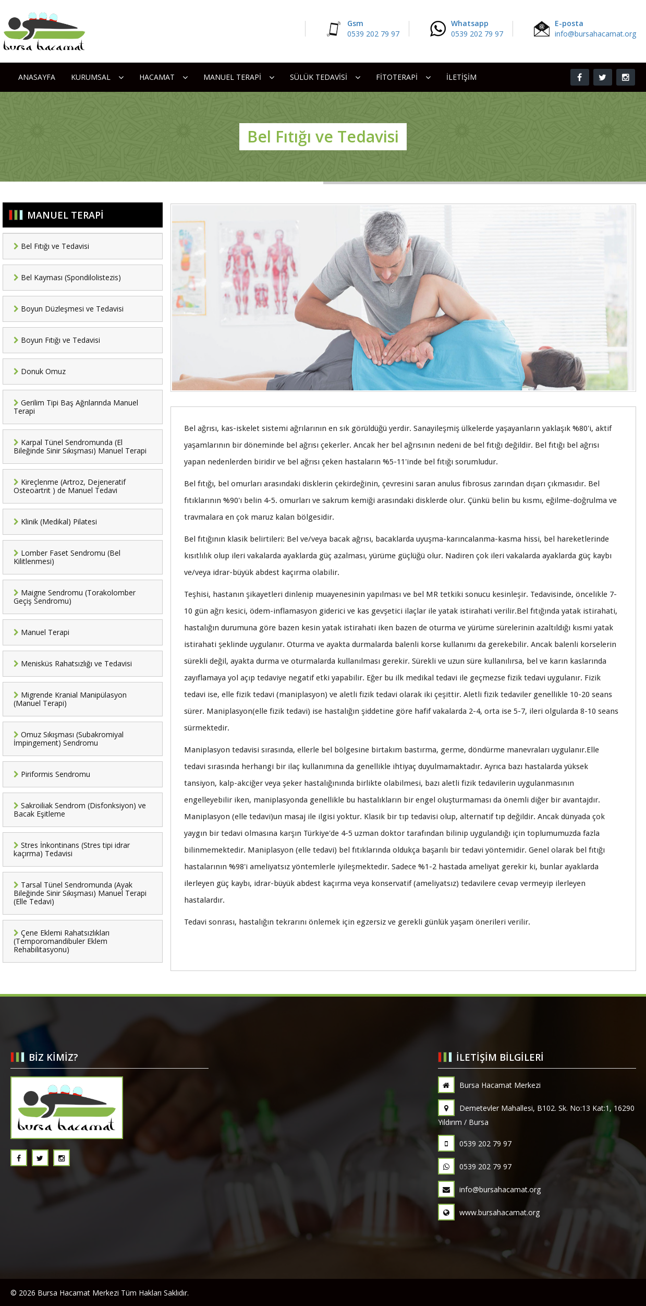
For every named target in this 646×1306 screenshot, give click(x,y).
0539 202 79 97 (474, 1143)
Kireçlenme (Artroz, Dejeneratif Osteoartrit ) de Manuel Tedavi (70, 486)
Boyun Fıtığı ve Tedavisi (57, 340)
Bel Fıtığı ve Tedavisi (51, 246)
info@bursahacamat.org (489, 1189)
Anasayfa (36, 77)
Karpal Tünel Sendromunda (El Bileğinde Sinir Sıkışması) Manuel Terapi (80, 446)
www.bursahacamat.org (489, 1212)
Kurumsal (91, 77)
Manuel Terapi (41, 632)
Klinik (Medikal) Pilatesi (55, 521)
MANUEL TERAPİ (232, 77)
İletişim (461, 77)
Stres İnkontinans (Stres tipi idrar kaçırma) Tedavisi (72, 849)
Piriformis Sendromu (52, 774)
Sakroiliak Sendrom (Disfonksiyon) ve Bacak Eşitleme (80, 809)
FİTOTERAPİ (397, 77)
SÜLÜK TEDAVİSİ (318, 77)
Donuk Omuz (40, 371)
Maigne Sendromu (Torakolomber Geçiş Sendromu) (75, 597)
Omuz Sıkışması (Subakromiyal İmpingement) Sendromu (69, 738)
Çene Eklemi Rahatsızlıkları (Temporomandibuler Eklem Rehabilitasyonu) (61, 941)
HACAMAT (157, 77)
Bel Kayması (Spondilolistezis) (67, 277)
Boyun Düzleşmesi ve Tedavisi (69, 309)
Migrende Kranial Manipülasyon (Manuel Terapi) (70, 699)
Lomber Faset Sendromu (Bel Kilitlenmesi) (67, 557)
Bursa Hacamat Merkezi (489, 1085)
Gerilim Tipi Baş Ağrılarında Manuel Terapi (76, 407)
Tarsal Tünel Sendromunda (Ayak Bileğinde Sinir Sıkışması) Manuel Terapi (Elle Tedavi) (80, 893)
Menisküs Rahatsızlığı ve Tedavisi (73, 663)
